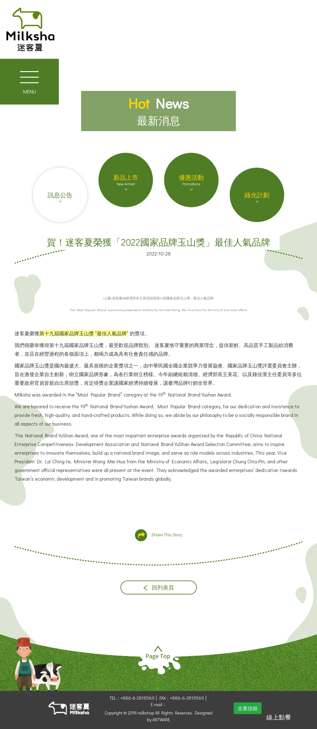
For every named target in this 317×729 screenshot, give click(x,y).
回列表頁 (158, 587)
